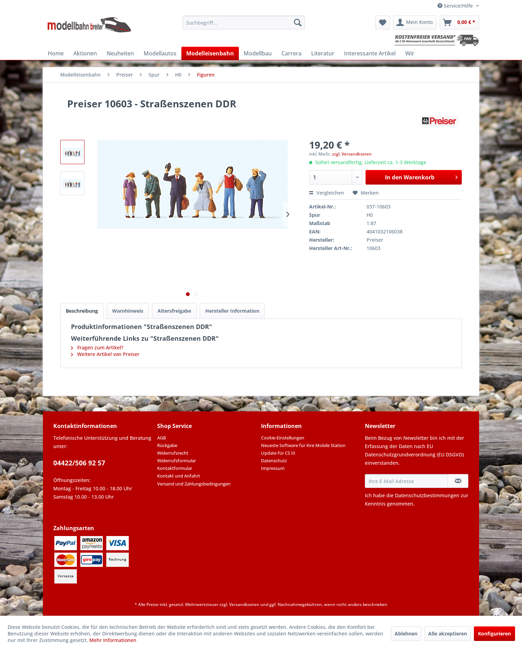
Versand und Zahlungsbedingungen (194, 484)
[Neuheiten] (120, 53)
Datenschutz (274, 460)
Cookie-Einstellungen (282, 438)
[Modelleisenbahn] (210, 53)
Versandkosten (244, 604)
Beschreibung (82, 310)
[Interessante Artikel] (369, 53)
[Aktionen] (85, 53)
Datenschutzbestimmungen (427, 495)
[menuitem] (244, 22)
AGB (161, 438)
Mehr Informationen (112, 640)
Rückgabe (167, 445)
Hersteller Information (232, 310)
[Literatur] (322, 53)
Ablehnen (406, 633)
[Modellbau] (258, 53)
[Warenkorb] (459, 22)
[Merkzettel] (382, 22)
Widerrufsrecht (172, 453)
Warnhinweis (127, 310)
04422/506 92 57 (79, 462)
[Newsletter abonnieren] (458, 481)
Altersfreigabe (174, 310)
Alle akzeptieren (447, 633)
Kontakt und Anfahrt (178, 476)
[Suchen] (297, 22)
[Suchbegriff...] (244, 22)
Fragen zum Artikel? (97, 347)
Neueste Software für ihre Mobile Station (303, 445)
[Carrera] (291, 53)
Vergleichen (326, 192)
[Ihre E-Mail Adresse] (406, 481)
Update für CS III (278, 453)
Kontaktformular (174, 468)
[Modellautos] (160, 53)
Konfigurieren (494, 633)
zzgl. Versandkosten (352, 154)
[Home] (56, 53)
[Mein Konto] (414, 22)
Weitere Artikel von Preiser (105, 354)
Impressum (273, 468)
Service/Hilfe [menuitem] (456, 5)
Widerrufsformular (176, 460)
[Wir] (409, 53)
